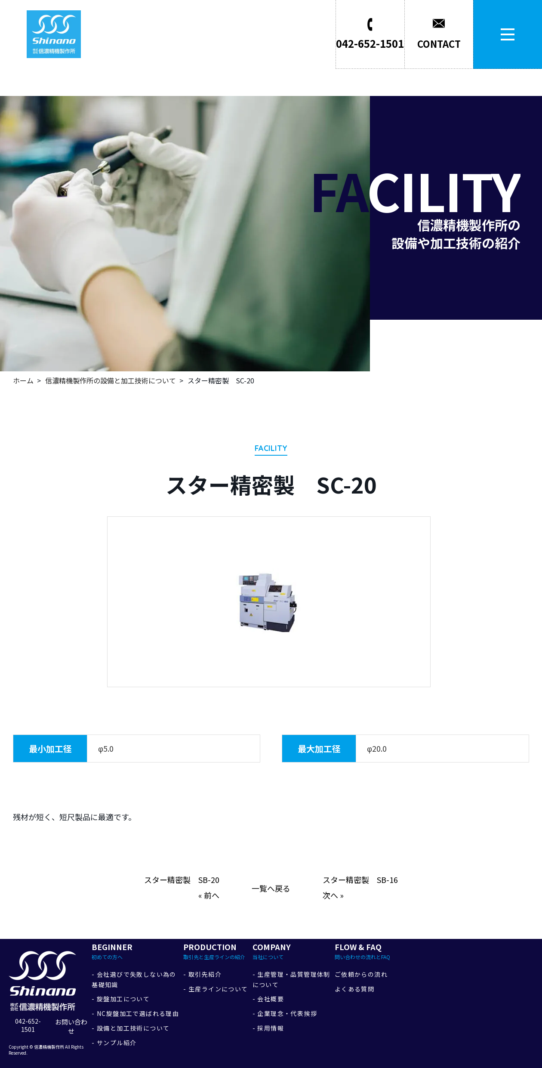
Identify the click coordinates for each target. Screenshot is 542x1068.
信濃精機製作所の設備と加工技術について (110, 380)
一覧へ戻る (271, 888)
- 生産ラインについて (215, 989)
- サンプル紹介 (114, 1042)
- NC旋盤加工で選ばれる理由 (135, 1013)
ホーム (23, 380)
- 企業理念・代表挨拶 (285, 1013)
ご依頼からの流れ (361, 974)
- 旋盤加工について (121, 998)
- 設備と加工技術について (130, 1028)
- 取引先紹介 (202, 974)
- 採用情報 (268, 1028)
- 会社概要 (268, 998)
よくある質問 (354, 989)
